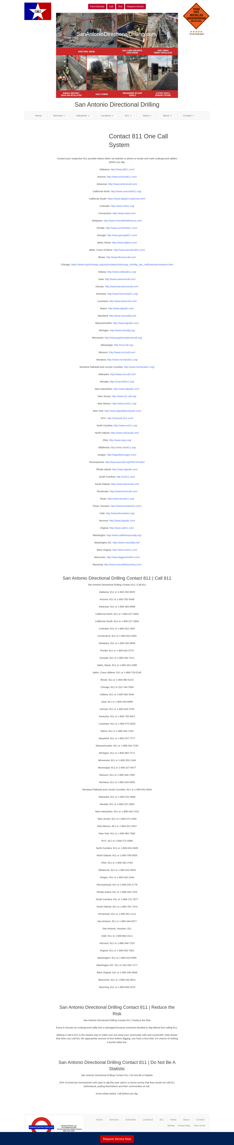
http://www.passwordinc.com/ (129, 249)
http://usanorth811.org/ (122, 381)
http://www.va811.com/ (122, 527)
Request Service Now (117, 1139)
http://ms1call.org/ (123, 345)
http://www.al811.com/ (122, 169)
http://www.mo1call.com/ (122, 352)
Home (38, 115)
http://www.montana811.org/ (122, 359)
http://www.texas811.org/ (121, 498)
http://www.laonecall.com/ (123, 301)
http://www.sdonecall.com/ (125, 484)
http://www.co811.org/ (122, 206)
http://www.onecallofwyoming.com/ (122, 564)
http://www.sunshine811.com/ (121, 227)
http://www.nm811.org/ (124, 403)
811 (128, 115)
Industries (82, 115)
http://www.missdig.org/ (122, 330)
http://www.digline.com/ (124, 242)
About (167, 115)
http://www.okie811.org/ (123, 447)
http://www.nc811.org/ (125, 425)
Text (120, 6)
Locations (107, 115)
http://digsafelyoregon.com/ (121, 454)
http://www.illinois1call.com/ (121, 257)
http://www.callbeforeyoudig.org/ (124, 535)
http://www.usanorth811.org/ (126, 191)
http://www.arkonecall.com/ (122, 184)
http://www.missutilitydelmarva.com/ (123, 220)
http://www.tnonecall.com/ (123, 491)
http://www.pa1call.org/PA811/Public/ (125, 462)
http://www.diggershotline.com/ (123, 557)
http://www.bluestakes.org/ (120, 513)
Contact (188, 115)
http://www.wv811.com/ (124, 549)
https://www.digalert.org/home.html (126, 198)
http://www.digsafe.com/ (121, 308)
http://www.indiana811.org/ (121, 271)
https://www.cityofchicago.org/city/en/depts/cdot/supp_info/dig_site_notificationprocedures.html (122, 264)
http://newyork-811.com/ (120, 418)
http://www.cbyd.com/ (124, 213)
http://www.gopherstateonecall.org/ (123, 337)
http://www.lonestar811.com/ (126, 506)
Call (111, 6)
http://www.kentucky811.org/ (122, 293)
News (147, 115)
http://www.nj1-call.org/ (124, 396)
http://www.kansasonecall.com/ (121, 286)
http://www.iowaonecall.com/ (120, 279)
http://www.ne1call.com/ (123, 374)
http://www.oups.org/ (120, 440)
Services (59, 115)
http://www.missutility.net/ (122, 315)
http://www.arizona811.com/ (122, 176)
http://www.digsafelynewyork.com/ (122, 410)
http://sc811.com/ (126, 476)
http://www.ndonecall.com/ (125, 432)
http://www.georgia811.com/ (122, 235)
